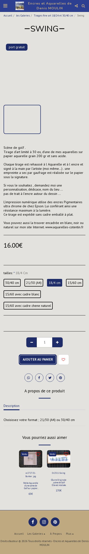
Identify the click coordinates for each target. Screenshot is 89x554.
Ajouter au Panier (38, 359)
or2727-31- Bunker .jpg (30, 474)
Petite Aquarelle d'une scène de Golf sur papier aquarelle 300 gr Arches (30, 488)
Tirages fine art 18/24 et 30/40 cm (53, 15)
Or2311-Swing (58, 473)
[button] (5, 6)
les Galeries (23, 15)
